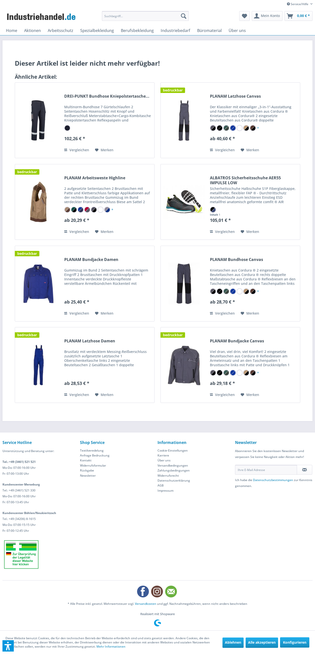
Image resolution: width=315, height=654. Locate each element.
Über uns (164, 460)
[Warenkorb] (298, 16)
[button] (8, 646)
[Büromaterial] (209, 30)
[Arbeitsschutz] (60, 30)
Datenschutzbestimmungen (273, 480)
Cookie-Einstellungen (173, 450)
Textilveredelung (92, 450)
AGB (161, 485)
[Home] (11, 30)
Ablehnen (233, 642)
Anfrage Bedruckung (95, 455)
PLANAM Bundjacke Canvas (237, 341)
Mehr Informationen (111, 646)
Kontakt (86, 460)
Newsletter (88, 475)
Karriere (163, 455)
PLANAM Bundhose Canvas (236, 259)
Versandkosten (145, 604)
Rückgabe (87, 470)
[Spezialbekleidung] (97, 30)
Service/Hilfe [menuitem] (298, 4)
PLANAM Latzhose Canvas (235, 96)
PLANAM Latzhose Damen (89, 341)
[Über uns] (237, 30)
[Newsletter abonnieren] (304, 470)
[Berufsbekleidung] (137, 30)
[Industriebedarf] (175, 30)
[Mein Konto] (267, 16)
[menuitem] (145, 16)
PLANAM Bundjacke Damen (91, 259)
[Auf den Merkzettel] (104, 150)
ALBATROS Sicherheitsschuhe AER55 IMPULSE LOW (245, 180)
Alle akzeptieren (262, 642)
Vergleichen (76, 150)
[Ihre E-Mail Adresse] (266, 470)
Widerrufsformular (93, 465)
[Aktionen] (32, 30)
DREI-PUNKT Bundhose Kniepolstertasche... (106, 96)
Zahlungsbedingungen (174, 470)
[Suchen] (183, 16)
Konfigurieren (294, 642)
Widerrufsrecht (168, 475)
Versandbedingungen (173, 465)
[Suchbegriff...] (145, 16)
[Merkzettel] (244, 16)
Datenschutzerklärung (174, 480)
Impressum (165, 490)
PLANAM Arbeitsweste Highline (94, 178)
